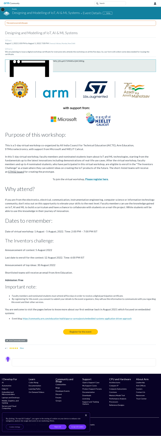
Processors (113, 402)
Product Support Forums (92, 389)
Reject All (57, 427)
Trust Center (141, 399)
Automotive (6, 386)
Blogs (58, 388)
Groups (59, 401)
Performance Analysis (117, 399)
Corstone (113, 392)
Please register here (96, 179)
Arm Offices (141, 386)
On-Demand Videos (36, 392)
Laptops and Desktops (11, 397)
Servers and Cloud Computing (9, 407)
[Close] (86, 415)
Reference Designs (116, 405)
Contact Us (140, 392)
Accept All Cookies (77, 427)
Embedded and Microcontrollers (8, 393)
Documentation (35, 386)
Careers (139, 389)
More (22, 348)
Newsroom (140, 395)
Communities (61, 384)
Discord (59, 394)
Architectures (114, 382)
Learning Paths (35, 389)
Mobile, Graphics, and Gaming (10, 402)
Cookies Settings (14, 427)
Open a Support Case (90, 382)
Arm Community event (17, 340)
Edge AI (5, 389)
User (155, 3)
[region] (46, 422)
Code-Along (33, 382)
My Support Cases (89, 386)
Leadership (140, 382)
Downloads (86, 395)
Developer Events (63, 391)
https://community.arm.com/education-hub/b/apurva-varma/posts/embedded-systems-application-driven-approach (77, 318)
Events (14, 9)
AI (3, 382)
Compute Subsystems (118, 389)
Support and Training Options (90, 403)
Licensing (86, 399)
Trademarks (90, 425)
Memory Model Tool (117, 395)
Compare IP (113, 386)
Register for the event (80, 331)
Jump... (108, 13)
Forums (58, 397)
